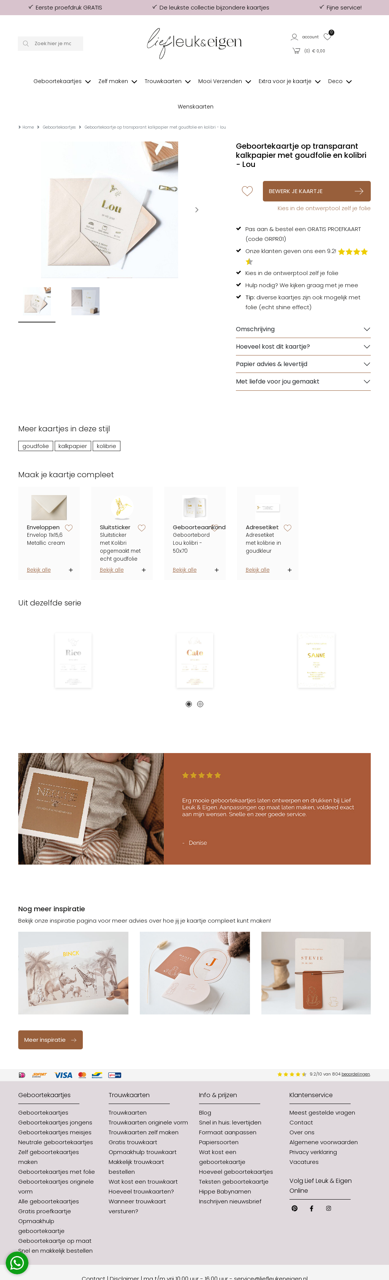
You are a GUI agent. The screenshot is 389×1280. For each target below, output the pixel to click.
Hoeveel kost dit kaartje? (273, 323)
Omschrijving (255, 306)
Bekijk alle (39, 547)
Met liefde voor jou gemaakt (277, 358)
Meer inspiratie (50, 1017)
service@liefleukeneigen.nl (271, 1256)
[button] (305, 37)
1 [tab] (189, 681)
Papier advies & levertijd (271, 341)
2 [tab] (200, 681)
